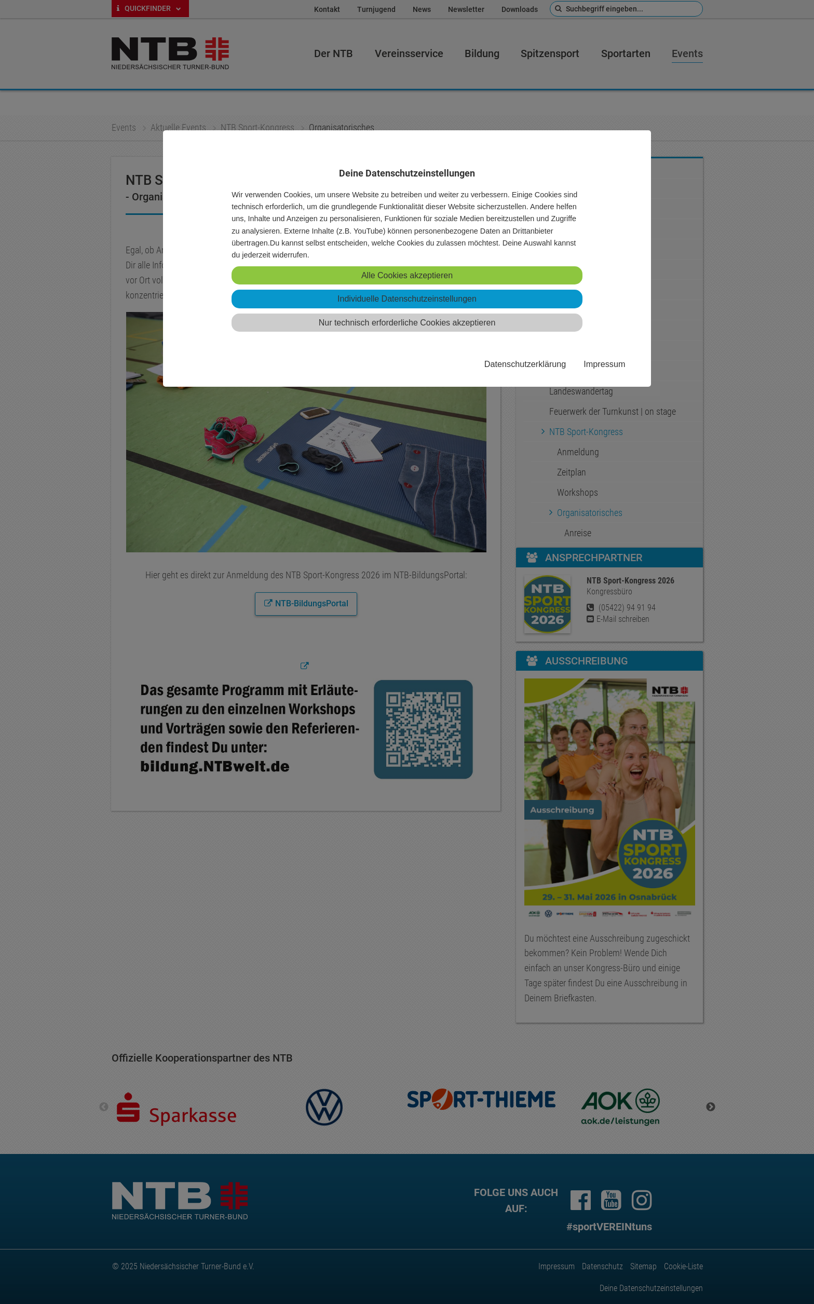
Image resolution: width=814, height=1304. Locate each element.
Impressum (604, 364)
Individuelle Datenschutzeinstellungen (407, 298)
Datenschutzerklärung (525, 364)
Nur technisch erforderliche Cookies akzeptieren (407, 322)
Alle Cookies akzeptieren (407, 275)
